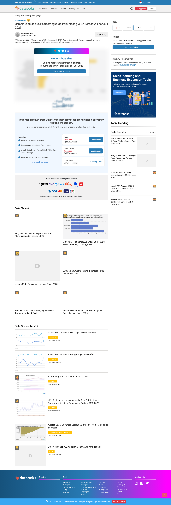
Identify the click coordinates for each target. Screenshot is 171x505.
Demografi (52, 337)
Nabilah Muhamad (27, 34)
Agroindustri (67, 482)
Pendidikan (102, 487)
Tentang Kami (74, 9)
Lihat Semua (150, 132)
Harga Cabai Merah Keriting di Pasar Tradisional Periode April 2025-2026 (123, 158)
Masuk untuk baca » (61, 71)
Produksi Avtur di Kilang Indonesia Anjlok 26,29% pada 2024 (123, 175)
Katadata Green (55, 2)
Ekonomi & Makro (69, 487)
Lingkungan (85, 492)
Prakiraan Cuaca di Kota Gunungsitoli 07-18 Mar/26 (72, 332)
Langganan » (96, 139)
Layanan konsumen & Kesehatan (60, 432)
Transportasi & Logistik (122, 490)
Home (17, 16)
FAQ (84, 9)
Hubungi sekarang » (127, 65)
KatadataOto (93, 2)
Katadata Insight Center (79, 2)
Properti (119, 482)
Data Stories (25, 16)
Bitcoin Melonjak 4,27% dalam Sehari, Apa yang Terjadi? (74, 447)
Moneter (83, 494)
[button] (146, 2)
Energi (65, 490)
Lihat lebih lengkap (40, 162)
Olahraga (102, 482)
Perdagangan (37, 16)
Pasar (51, 451)
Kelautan (66, 492)
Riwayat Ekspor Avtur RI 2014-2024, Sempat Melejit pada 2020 (122, 201)
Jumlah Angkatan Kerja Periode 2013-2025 (68, 376)
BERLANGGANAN (119, 502)
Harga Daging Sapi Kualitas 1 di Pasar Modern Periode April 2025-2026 (123, 140)
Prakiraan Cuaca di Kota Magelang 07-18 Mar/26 (71, 354)
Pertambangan (104, 492)
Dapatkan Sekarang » (134, 47)
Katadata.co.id (43, 2)
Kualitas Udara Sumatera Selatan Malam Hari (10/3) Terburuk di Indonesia (78, 426)
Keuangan (52, 381)
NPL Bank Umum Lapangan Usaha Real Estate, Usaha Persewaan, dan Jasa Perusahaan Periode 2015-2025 (73, 401)
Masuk (152, 9)
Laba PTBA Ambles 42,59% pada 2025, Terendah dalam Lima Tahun (122, 188)
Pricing (63, 9)
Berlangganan (141, 9)
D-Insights (65, 2)
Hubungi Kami (96, 162)
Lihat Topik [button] (42, 9)
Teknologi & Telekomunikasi (122, 486)
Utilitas (119, 494)
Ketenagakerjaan (86, 482)
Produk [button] (53, 9)
